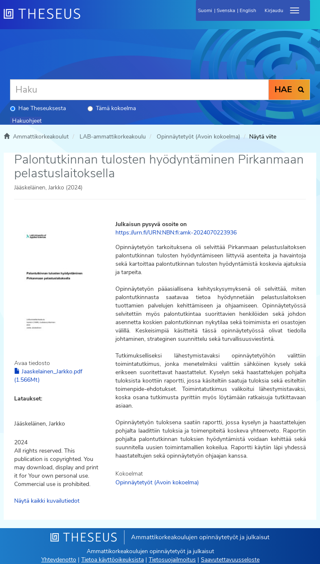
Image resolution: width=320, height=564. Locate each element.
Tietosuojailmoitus (172, 560)
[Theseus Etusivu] (87, 18)
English (248, 10)
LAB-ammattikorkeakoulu (113, 137)
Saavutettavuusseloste (230, 560)
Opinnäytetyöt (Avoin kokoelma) (198, 137)
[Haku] (139, 89)
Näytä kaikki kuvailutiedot (47, 501)
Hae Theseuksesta (38, 108)
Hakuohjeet (27, 121)
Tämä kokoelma (112, 108)
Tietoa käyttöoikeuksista (112, 560)
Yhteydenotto (58, 560)
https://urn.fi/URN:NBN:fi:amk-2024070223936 (176, 233)
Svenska (226, 10)
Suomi (205, 10)
